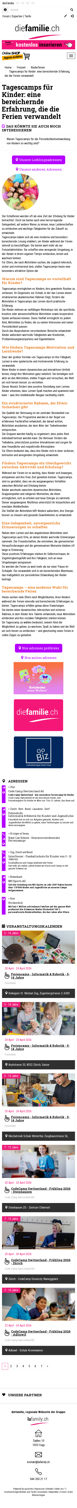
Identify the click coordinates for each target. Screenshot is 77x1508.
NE (27, 3)
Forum (6, 16)
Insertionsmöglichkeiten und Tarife (20, 1492)
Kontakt (49, 1489)
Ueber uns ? (60, 1489)
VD (17, 3)
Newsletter (54, 1492)
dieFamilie (8, 3)
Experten (17, 16)
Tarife (27, 16)
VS (33, 3)
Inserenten (43, 1492)
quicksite (28, 1489)
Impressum (39, 1489)
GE (22, 3)
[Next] (47, 1366)
